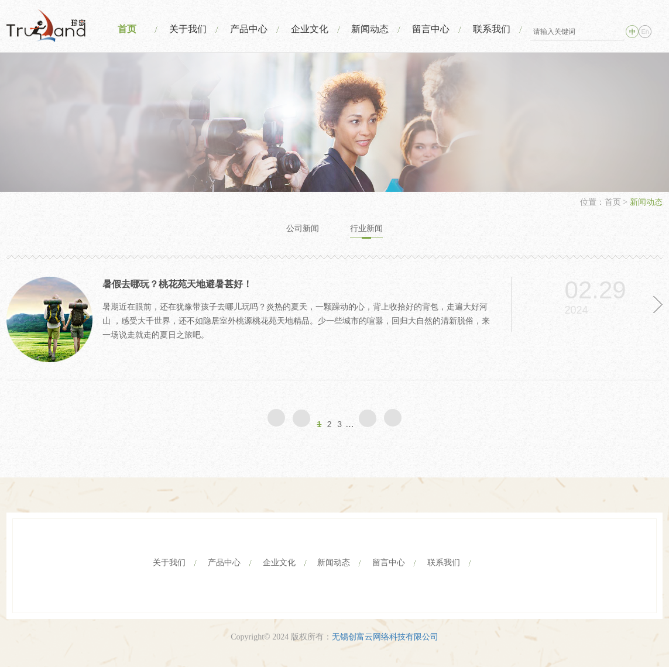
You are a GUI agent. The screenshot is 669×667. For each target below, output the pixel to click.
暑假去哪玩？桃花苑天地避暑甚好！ (177, 284)
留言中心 (431, 29)
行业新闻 (366, 228)
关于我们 (188, 29)
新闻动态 (370, 29)
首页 (127, 29)
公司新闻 (302, 228)
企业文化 (309, 29)
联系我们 (491, 29)
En (645, 31)
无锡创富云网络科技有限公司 (385, 636)
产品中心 (248, 29)
